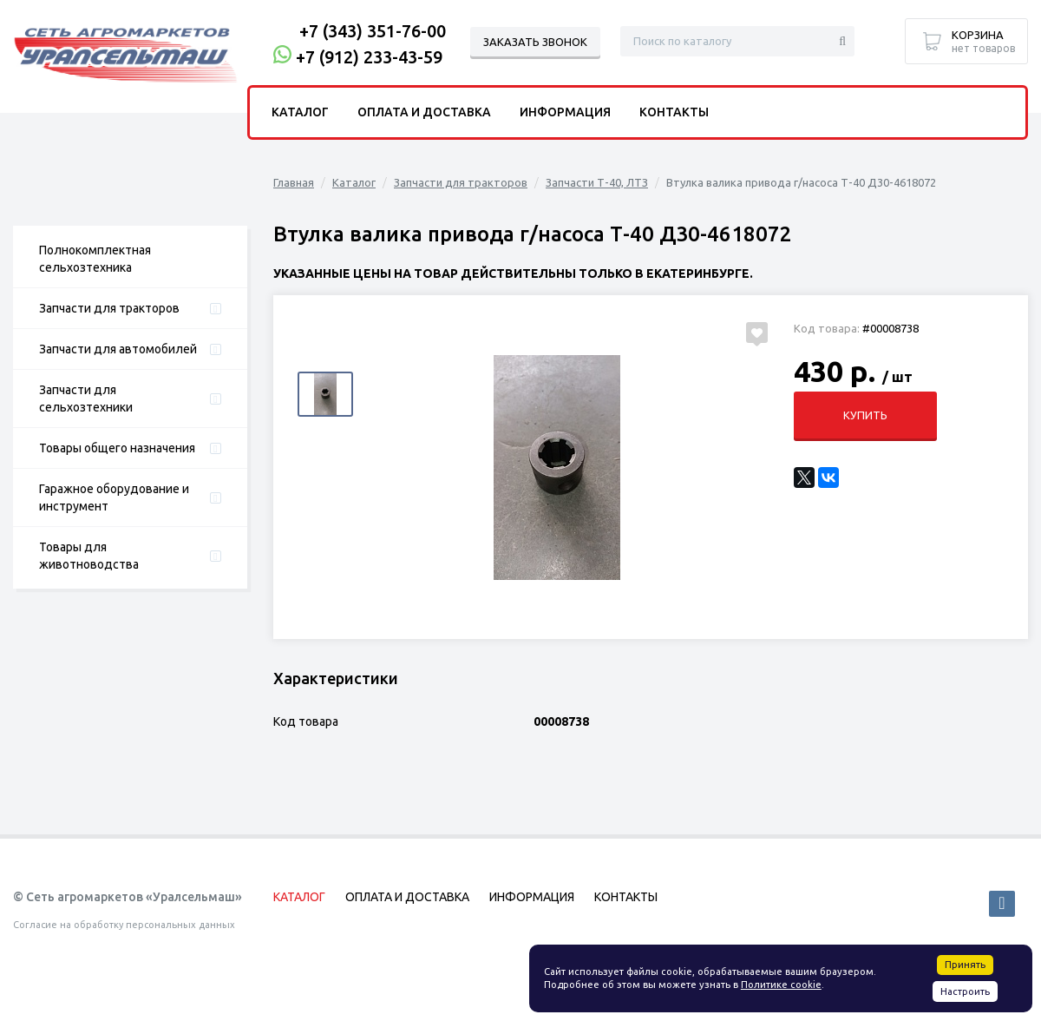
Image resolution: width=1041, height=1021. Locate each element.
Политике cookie (781, 984)
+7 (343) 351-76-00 (372, 31)
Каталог (354, 182)
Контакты (674, 112)
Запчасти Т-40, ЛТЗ (597, 182)
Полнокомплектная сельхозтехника (95, 258)
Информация (565, 112)
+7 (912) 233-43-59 (369, 57)
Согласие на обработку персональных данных (124, 924)
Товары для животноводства (89, 555)
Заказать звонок (535, 42)
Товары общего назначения (117, 448)
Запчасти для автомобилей (118, 349)
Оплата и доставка (424, 112)
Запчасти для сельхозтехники (86, 398)
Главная (293, 182)
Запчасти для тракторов (109, 308)
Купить (865, 415)
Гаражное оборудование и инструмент (114, 497)
